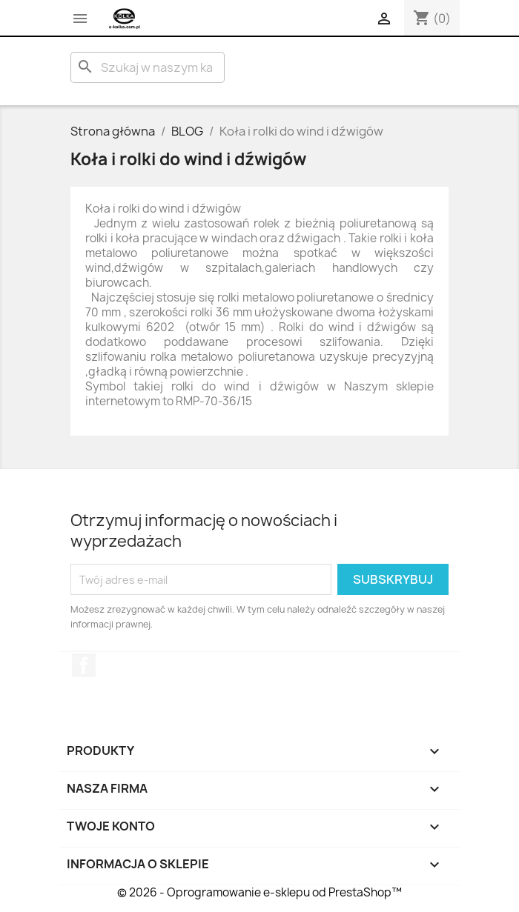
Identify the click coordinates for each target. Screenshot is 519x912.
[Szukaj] (147, 67)
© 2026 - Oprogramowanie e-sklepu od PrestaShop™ (259, 892)
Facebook (84, 665)
